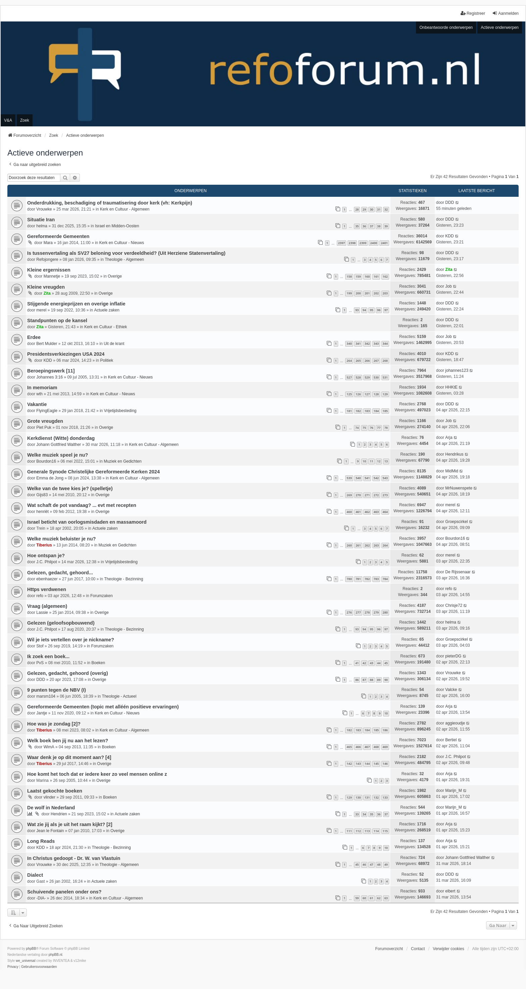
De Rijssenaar (457, 572)
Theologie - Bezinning (123, 579)
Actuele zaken (106, 310)
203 (385, 293)
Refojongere (47, 259)
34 (364, 814)
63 (386, 898)
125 (349, 394)
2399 (363, 243)
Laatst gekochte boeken (54, 791)
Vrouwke (44, 209)
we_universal (25, 961)
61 (371, 898)
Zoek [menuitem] (24, 120)
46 (364, 864)
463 (376, 512)
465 (349, 747)
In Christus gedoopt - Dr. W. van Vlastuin (73, 858)
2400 (373, 243)
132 (376, 797)
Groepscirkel (456, 521)
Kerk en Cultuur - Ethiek (105, 327)
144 (367, 763)
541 (367, 478)
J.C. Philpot (46, 562)
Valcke (451, 689)
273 (385, 495)
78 (386, 427)
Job (448, 286)
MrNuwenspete (458, 488)
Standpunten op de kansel (57, 320)
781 (358, 579)
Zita (448, 269)
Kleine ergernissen (48, 270)
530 (376, 377)
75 (364, 427)
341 (358, 343)
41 (357, 663)
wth (39, 394)
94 (364, 310)
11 (371, 461)
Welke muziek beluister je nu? (61, 538)
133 (385, 797)
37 (371, 226)
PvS (40, 662)
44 (378, 663)
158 (349, 276)
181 (349, 411)
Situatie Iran (41, 219)
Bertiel (451, 740)
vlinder (49, 797)
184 (376, 411)
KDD (449, 236)
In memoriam (42, 387)
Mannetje (52, 276)
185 (385, 411)
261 (358, 545)
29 (364, 209)
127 (367, 394)
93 (357, 310)
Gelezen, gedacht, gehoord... (60, 572)
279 (376, 612)
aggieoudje (455, 723)
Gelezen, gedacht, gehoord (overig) (67, 673)
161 (376, 276)
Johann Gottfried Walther (58, 444)
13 (386, 461)
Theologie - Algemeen (124, 259)
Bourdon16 (46, 461)
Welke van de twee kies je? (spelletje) (70, 488)
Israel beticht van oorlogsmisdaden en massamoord (87, 522)
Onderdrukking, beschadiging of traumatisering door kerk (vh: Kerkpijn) (109, 203)
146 (385, 763)
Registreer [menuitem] (473, 13)
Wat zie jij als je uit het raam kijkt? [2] (69, 824)
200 (358, 293)
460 (349, 512)
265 (358, 360)
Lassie (42, 612)
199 (349, 293)
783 (376, 579)
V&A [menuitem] (8, 120)
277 (358, 612)
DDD (449, 202)
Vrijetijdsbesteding (120, 410)
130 (358, 797)
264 (349, 360)
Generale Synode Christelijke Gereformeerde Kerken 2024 (93, 471)
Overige (115, 276)
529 (367, 377)
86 (357, 680)
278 (367, 612)
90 (386, 680)
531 (385, 377)
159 (358, 276)
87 (364, 680)
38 (378, 226)
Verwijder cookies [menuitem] (448, 948)
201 (367, 293)
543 (385, 478)
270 (358, 495)
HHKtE (451, 387)
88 (371, 680)
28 (357, 209)
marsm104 (45, 696)
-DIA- (41, 898)
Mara (48, 242)
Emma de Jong (49, 478)
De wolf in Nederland (51, 807)
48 (378, 864)
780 (349, 579)
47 (371, 864)
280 (385, 612)
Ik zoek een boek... (48, 656)
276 (349, 612)
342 (367, 343)
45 (386, 663)
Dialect (35, 875)
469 (385, 747)
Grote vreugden (45, 421)
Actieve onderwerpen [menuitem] (500, 27)
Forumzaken (101, 595)
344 (385, 343)
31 (378, 209)
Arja (448, 437)
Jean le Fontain (50, 830)
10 (364, 461)
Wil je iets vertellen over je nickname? (70, 639)
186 (385, 730)
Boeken (98, 662)
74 (357, 427)
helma (41, 226)
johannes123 (456, 370)
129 (385, 394)
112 (358, 831)
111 (349, 831)
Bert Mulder (46, 343)
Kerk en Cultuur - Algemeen (124, 209)
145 (376, 763)
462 (367, 512)
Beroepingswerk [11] (51, 370)
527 (349, 377)
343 (376, 343)
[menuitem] (12, 967)
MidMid (451, 471)
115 (385, 831)
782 (367, 579)
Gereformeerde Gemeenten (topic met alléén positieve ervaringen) (103, 706)
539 (349, 478)
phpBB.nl (55, 954)
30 (371, 209)
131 (367, 797)
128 (376, 394)
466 (358, 747)
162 (385, 276)
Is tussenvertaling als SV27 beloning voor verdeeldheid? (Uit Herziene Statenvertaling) (126, 253)
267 (376, 360)
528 (358, 377)
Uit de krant (114, 343)
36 (364, 226)
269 (349, 495)
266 (367, 360)
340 (349, 343)
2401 (384, 243)
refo (39, 595)
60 (364, 898)
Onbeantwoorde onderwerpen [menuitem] (446, 27)
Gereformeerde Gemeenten (58, 236)
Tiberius (44, 545)
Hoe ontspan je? (46, 555)
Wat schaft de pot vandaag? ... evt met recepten (81, 505)
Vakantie (37, 404)
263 (376, 545)
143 (358, 763)
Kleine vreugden (46, 287)
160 (367, 276)
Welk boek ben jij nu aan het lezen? (67, 740)
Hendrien (59, 814)
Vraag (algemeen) (47, 606)
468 (376, 747)
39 (386, 226)
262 (367, 545)
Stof (39, 646)
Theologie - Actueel (119, 696)
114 (376, 831)
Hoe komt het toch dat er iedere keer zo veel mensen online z (97, 774)
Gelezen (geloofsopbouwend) (61, 623)
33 (357, 814)
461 (358, 512)
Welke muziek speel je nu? (57, 455)
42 (364, 663)
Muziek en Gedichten (123, 461)
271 (367, 495)
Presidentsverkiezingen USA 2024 (66, 354)
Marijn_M (453, 790)
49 (386, 864)
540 (358, 478)
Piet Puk (43, 427)
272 (376, 495)
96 (378, 310)
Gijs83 (42, 494)
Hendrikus (454, 454)
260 (349, 545)
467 (367, 747)
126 (358, 394)
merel (41, 310)
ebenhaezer (46, 579)
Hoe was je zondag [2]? (54, 723)
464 (385, 512)
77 (378, 427)
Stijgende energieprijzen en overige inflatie (76, 303)
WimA (49, 747)
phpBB (31, 948)
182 (358, 411)
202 (376, 293)
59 (357, 898)
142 (349, 763)
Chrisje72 (453, 605)
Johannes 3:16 (49, 377)
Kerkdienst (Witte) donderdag (61, 438)
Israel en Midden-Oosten (117, 226)
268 (385, 360)
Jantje (41, 713)
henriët (42, 511)
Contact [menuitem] (418, 948)
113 (367, 831)
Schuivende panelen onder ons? (64, 891)
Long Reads (41, 841)
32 (386, 209)
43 (371, 663)
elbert (450, 891)
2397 (341, 243)
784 (385, 579)
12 (378, 461)
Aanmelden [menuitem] (505, 13)
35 (357, 226)
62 (378, 898)
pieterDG (453, 656)
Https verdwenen (46, 589)
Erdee (34, 337)
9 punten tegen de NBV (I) (56, 690)
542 (376, 478)
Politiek (106, 360)
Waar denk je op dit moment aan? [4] (69, 757)
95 (371, 310)
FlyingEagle (46, 410)
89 (378, 680)
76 (371, 427)
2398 (352, 243)
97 (386, 310)
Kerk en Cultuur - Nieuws (121, 242)
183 (367, 411)
